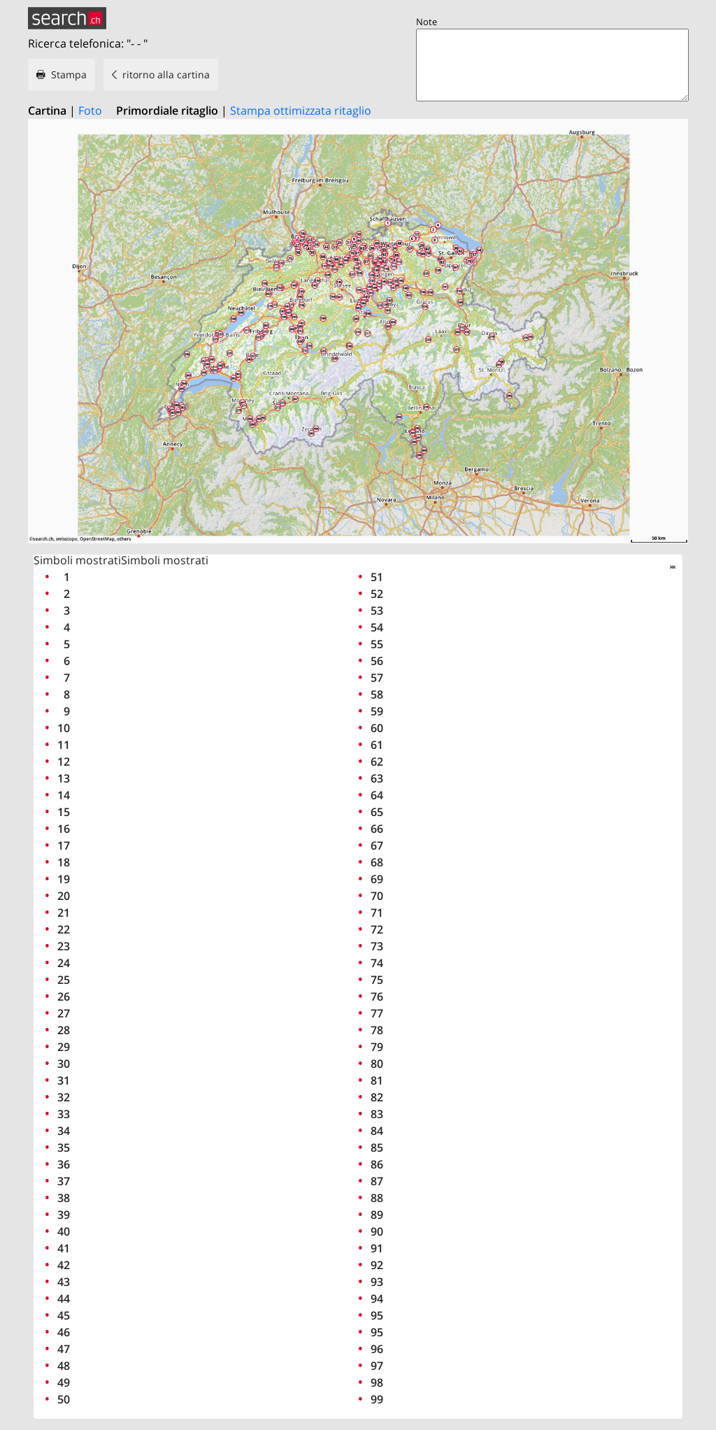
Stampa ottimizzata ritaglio (300, 110)
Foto (90, 110)
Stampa (69, 74)
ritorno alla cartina (166, 74)
